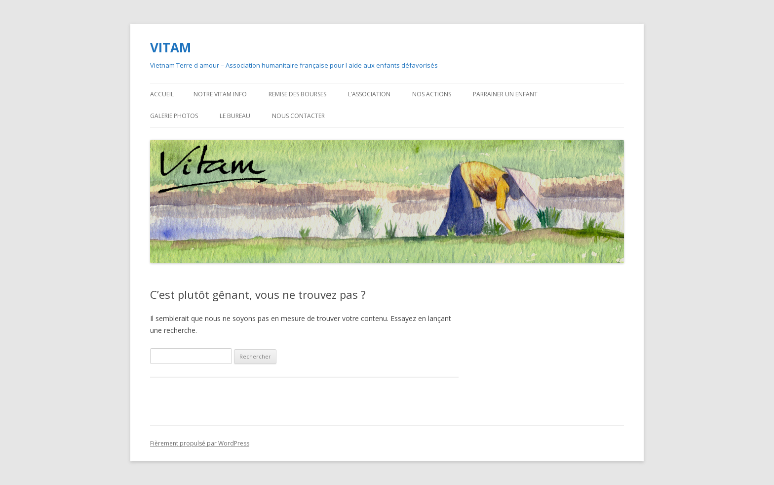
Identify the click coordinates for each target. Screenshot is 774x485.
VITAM (170, 47)
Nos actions (431, 94)
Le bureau (235, 116)
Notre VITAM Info (220, 94)
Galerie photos (174, 116)
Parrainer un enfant (505, 94)
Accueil (162, 94)
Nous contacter (298, 116)
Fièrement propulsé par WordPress (199, 443)
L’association (369, 94)
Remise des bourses (297, 94)
